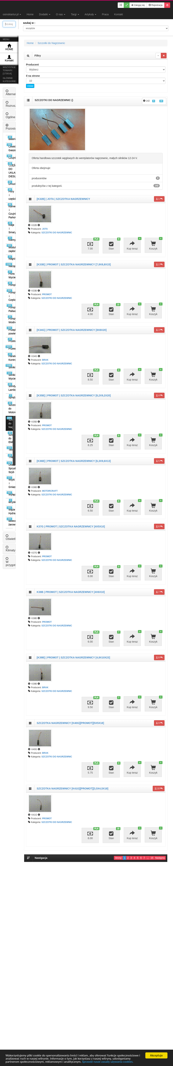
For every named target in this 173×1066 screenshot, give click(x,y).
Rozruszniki (13, 104)
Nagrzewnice (10, 257)
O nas (60, 14)
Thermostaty (10, 456)
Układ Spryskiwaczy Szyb (10, 467)
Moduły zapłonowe (10, 248)
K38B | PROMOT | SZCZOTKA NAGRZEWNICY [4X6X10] (71, 592)
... (148, 858)
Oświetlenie (13, 537)
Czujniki (10, 157)
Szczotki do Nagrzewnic (10, 423)
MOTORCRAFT (50, 491)
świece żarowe (10, 522)
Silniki (9, 366)
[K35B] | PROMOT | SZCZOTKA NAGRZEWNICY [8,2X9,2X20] (74, 395)
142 (153, 101)
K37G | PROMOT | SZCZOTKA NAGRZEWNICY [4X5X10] (71, 526)
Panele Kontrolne (10, 357)
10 (158, 788)
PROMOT (47, 294)
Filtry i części (10, 194)
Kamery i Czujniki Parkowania (10, 211)
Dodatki (44, 14)
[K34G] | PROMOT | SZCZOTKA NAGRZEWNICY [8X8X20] (72, 329)
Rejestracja (155, 5)
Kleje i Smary (10, 228)
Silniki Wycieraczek (10, 376)
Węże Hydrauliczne (10, 510)
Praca (105, 14)
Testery (10, 448)
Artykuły (90, 14)
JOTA (45, 229)
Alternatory (13, 92)
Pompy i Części (10, 295)
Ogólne (10, 115)
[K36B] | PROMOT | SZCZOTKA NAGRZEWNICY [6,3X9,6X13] (74, 460)
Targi (75, 14)
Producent (32, 64)
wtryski (10, 501)
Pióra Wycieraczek (10, 275)
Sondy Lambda (10, 387)
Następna (160, 858)
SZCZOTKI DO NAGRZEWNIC (56, 232)
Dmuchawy (10, 183)
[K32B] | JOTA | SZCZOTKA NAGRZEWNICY (63, 198)
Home (30, 14)
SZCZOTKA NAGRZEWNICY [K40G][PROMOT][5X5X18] (70, 723)
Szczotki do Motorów (10, 408)
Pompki (10, 284)
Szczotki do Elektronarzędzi (10, 437)
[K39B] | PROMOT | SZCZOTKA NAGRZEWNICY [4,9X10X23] (73, 657)
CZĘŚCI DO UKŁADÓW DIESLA (10, 170)
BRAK (45, 360)
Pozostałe (12, 127)
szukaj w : (29, 22)
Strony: (118, 858)
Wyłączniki (10, 493)
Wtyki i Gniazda (10, 482)
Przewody (9, 347)
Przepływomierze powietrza (10, 331)
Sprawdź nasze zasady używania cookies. (107, 1062)
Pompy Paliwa (10, 308)
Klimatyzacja (14, 549)
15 (152, 858)
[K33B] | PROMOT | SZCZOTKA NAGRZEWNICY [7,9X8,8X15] (74, 264)
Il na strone (33, 75)
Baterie (10, 138)
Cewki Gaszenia (10, 147)
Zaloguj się (138, 5)
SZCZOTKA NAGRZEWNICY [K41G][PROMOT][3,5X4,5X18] (72, 788)
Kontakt (118, 14)
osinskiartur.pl (12, 14)
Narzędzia (9, 265)
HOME (9, 47)
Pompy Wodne (10, 319)
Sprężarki (10, 396)
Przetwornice (10, 340)
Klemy (10, 239)
